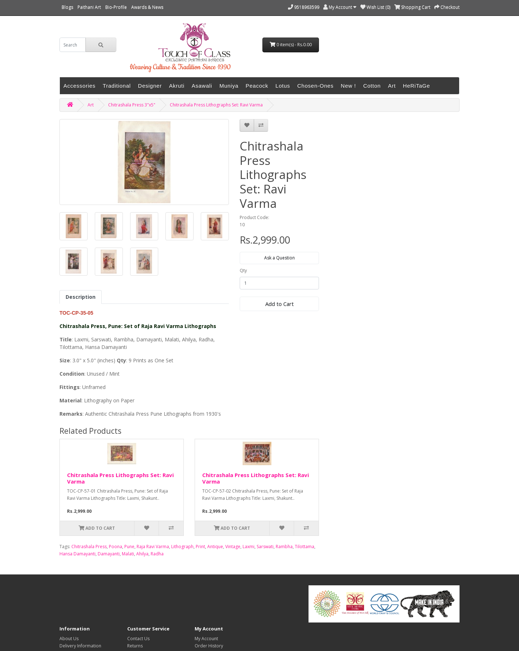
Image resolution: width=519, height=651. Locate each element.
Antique (215, 546)
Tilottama (304, 546)
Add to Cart (279, 303)
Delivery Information (80, 646)
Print (200, 546)
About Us (69, 638)
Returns (135, 646)
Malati (128, 554)
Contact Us (138, 638)
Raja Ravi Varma (153, 546)
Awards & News (147, 7)
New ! (348, 86)
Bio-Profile (116, 7)
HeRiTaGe (416, 86)
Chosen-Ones (315, 86)
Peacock (257, 86)
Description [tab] (81, 296)
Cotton (372, 86)
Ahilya (142, 554)
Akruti (177, 86)
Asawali (202, 86)
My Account (206, 638)
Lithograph (182, 546)
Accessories (79, 86)
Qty (243, 270)
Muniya (229, 86)
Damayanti (109, 554)
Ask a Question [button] (279, 258)
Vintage (232, 546)
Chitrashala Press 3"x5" (131, 105)
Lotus (282, 86)
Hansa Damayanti (77, 554)
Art (391, 86)
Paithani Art (89, 7)
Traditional (117, 86)
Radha (157, 554)
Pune (129, 546)
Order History (209, 646)
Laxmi (248, 546)
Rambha (284, 546)
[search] (72, 45)
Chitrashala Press (89, 546)
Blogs (67, 7)
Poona (115, 546)
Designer (150, 86)
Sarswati (265, 546)
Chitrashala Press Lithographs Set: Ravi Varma (216, 105)
